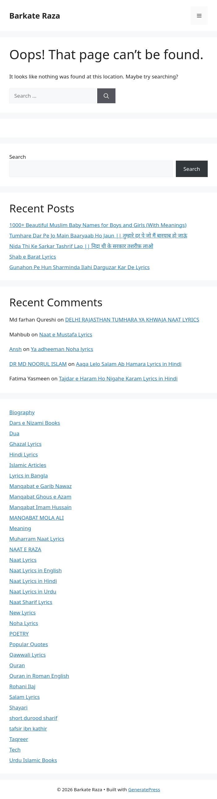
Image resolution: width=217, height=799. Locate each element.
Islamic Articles (27, 464)
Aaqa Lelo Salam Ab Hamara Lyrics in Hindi (128, 363)
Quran (17, 665)
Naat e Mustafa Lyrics (65, 334)
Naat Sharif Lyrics (30, 602)
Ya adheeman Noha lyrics (62, 349)
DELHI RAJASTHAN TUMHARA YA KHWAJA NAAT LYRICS (132, 319)
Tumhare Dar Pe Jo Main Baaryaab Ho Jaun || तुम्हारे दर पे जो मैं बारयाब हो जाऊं (98, 235)
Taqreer (18, 739)
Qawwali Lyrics (27, 654)
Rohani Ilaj (22, 686)
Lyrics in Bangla (28, 475)
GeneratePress (144, 789)
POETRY (19, 633)
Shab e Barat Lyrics (32, 256)
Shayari (18, 707)
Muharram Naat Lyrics (36, 538)
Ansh (15, 349)
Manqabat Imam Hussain (40, 507)
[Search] (106, 95)
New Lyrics (22, 612)
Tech (15, 749)
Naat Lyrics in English (35, 570)
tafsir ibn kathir (28, 728)
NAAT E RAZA (25, 549)
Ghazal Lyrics (25, 443)
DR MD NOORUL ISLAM (38, 363)
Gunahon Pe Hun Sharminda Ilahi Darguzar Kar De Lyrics (79, 267)
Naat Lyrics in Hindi (33, 580)
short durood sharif (33, 717)
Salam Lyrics (24, 696)
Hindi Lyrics (23, 454)
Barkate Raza (34, 15)
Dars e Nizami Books (34, 422)
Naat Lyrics (23, 559)
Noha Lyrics (23, 623)
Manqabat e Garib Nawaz (40, 486)
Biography (22, 412)
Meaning (20, 528)
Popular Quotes (28, 644)
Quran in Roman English (39, 675)
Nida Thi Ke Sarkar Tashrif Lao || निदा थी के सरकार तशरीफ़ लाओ (81, 246)
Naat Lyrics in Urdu (32, 591)
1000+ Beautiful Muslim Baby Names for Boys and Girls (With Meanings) (97, 225)
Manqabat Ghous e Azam (40, 496)
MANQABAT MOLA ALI (36, 517)
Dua (14, 433)
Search (17, 156)
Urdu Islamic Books (33, 760)
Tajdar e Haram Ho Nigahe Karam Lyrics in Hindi (118, 378)
